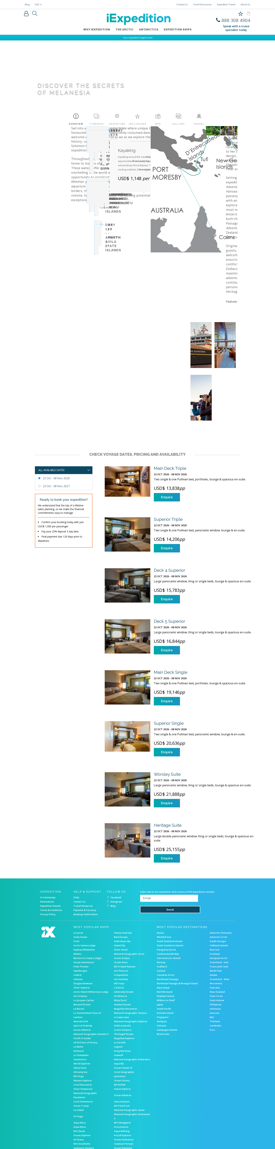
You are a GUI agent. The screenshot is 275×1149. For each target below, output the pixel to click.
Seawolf (118, 1004)
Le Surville (120, 991)
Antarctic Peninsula (221, 881)
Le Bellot (78, 995)
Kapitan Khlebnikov (84, 898)
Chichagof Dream (123, 983)
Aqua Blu (119, 1012)
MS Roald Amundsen (125, 1105)
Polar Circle (216, 945)
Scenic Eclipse (122, 907)
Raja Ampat (163, 936)
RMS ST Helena (81, 1122)
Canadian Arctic (166, 924)
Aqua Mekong (122, 1080)
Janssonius (120, 1025)
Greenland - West (219, 928)
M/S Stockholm (81, 1092)
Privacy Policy (48, 863)
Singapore (163, 966)
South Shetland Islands (169, 890)
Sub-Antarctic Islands (169, 907)
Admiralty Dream (123, 940)
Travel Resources (202, 4)
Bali (212, 966)
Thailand (215, 970)
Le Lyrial (78, 881)
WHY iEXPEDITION (96, 29)
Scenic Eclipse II (123, 978)
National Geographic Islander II (91, 983)
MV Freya (119, 932)
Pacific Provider (82, 987)
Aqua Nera (79, 1071)
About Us (245, 4)
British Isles (163, 983)
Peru (212, 978)
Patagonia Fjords (166, 898)
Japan (160, 953)
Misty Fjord (120, 949)
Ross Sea (214, 898)
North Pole (216, 919)
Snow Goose (80, 886)
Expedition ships (178, 29)
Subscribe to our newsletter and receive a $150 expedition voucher (177, 840)
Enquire (167, 446)
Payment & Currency (84, 859)
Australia (215, 936)
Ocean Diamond (123, 1097)
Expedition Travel (226, 4)
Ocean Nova (121, 911)
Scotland (215, 902)
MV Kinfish (119, 1033)
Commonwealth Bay (168, 902)
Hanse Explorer (122, 1037)
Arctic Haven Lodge (84, 894)
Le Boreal (78, 957)
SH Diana (78, 1088)
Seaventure (79, 1008)
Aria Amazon (121, 1075)
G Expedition (121, 924)
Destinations (47, 850)
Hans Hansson (122, 1050)
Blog (27, 4)
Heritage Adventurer (126, 1118)
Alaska (213, 924)
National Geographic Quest (129, 1059)
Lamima (77, 966)
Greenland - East (219, 911)
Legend (118, 995)
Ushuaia (78, 928)
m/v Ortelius (80, 945)
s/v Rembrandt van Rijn (86, 1101)
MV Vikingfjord (122, 1071)
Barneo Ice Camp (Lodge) (87, 907)
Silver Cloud (121, 898)
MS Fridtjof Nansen (124, 915)
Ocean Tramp (81, 1054)
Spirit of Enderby (82, 974)
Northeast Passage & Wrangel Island (177, 932)
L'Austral (119, 936)
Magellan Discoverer (125, 957)
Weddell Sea (164, 886)
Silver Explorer (81, 936)
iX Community (47, 846)
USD (38, 4)
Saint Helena (217, 949)
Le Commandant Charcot (87, 962)
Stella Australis (122, 974)
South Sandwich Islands (170, 894)
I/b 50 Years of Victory (85, 991)
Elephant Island (165, 945)
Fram (76, 890)
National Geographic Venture (130, 962)
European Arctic (219, 907)
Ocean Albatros (82, 978)
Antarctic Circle (218, 886)
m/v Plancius (121, 919)
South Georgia (218, 890)
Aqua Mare (79, 1075)
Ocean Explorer (82, 1084)
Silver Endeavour (83, 1037)
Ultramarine (80, 1021)
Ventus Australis (123, 881)
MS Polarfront (122, 1054)
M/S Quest (79, 1080)
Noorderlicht (80, 970)
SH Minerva (120, 945)
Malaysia (162, 970)
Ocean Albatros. (123, 1044)
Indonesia (215, 957)
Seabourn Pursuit (123, 1092)
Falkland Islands (219, 894)
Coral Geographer (124, 1021)
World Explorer (81, 1012)
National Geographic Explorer (130, 970)
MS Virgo (78, 1025)
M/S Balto (119, 1109)
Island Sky (119, 894)
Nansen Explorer (82, 1029)
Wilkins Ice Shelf (166, 949)
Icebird (77, 924)
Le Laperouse (121, 966)
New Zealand (217, 940)
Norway (161, 911)
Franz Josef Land (219, 915)
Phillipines (215, 953)
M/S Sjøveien (121, 1101)
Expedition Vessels (50, 854)
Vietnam (161, 974)
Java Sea (214, 962)
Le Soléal (78, 1059)
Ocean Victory (122, 1029)
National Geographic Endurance (132, 1008)
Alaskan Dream (122, 953)
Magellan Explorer (124, 987)
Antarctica (148, 29)
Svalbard (162, 915)
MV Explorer (121, 1113)
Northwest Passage (167, 928)
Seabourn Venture (83, 1097)
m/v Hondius (121, 928)
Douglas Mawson (82, 932)
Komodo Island (165, 962)
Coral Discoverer (82, 1033)
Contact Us (182, 4)
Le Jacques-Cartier (83, 949)
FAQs (76, 846)
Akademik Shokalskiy (85, 1118)
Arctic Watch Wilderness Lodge (90, 940)
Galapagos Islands (167, 978)
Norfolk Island (165, 940)
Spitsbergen (80, 919)
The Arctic (124, 29)
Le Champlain (81, 1004)
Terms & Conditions (51, 859)
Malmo (77, 902)
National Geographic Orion (129, 902)
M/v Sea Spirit (81, 1113)
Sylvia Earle (79, 1016)
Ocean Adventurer (83, 911)
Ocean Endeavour (124, 1088)
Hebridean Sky (122, 890)
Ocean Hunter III (123, 1016)
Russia (160, 881)
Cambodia (215, 974)
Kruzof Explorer (122, 1084)
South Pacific (164, 957)
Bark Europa (121, 886)
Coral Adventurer (83, 1050)
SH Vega (78, 1065)
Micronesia (216, 932)
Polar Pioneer (81, 915)
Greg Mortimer (122, 999)
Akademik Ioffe (81, 1105)
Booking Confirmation (85, 863)
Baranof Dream (81, 953)
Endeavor (78, 999)
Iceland (161, 919)
